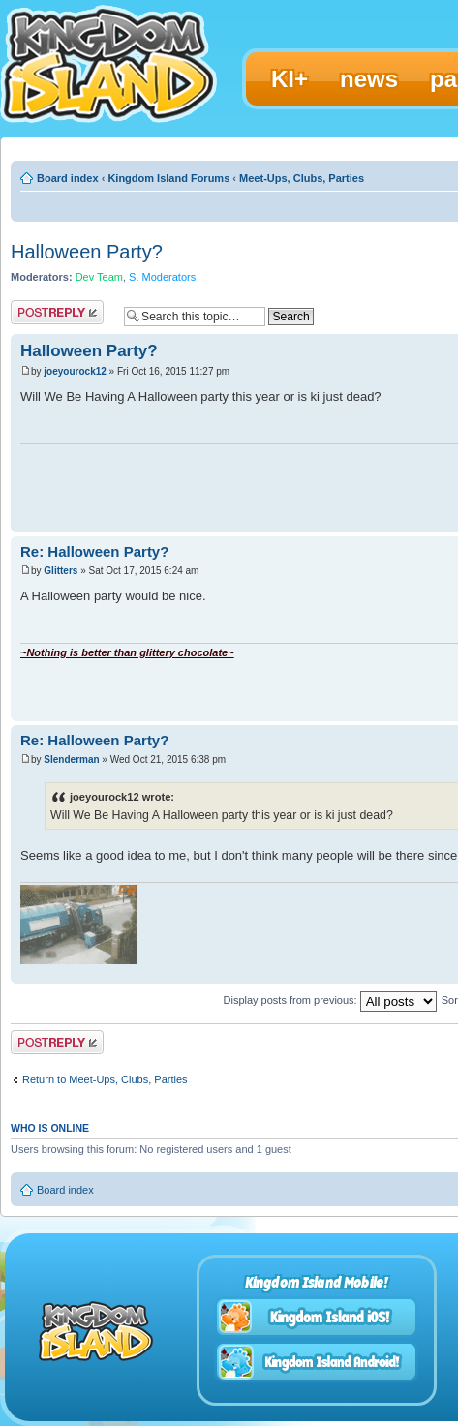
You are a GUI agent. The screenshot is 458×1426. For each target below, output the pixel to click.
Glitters (60, 570)
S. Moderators (162, 277)
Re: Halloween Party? (94, 551)
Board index (68, 178)
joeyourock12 (75, 371)
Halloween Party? (87, 251)
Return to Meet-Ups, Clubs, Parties (105, 1079)
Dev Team (99, 277)
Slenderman (71, 759)
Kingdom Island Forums (168, 178)
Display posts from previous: (330, 1000)
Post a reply (57, 312)
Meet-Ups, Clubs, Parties (301, 178)
